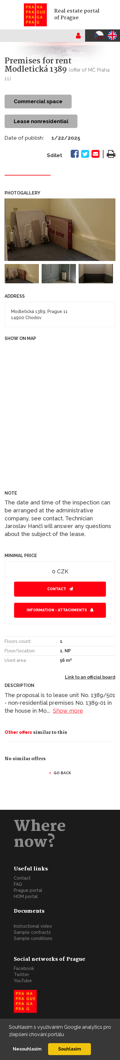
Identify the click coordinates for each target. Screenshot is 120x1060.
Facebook (24, 968)
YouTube (23, 980)
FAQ (18, 884)
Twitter (21, 974)
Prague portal (28, 890)
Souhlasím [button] (69, 1048)
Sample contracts (32, 932)
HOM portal (26, 896)
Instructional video (33, 926)
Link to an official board (90, 677)
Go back (62, 773)
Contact (56, 589)
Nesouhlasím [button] (27, 1048)
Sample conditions (33, 938)
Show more (68, 710)
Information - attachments (57, 610)
